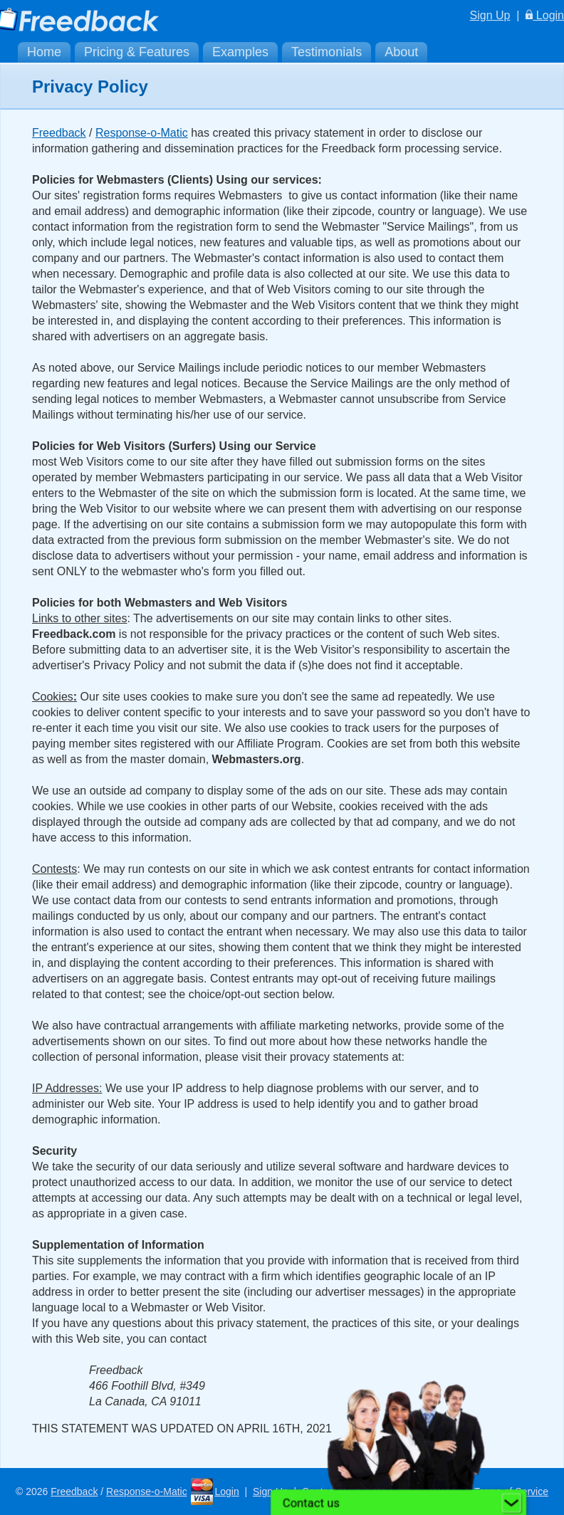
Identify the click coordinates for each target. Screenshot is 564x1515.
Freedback (59, 133)
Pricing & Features (136, 52)
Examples (240, 52)
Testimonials (326, 52)
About (401, 52)
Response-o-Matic (141, 133)
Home (44, 52)
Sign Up (490, 15)
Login (545, 15)
